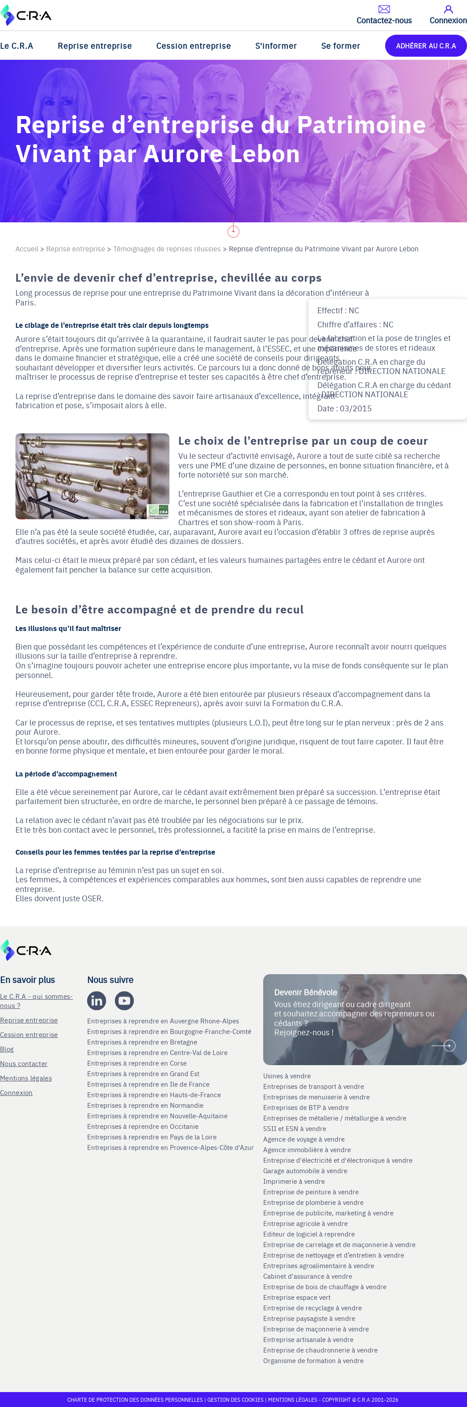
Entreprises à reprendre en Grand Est (144, 1073)
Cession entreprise (193, 45)
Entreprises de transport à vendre (313, 1086)
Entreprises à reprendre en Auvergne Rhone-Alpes (164, 1021)
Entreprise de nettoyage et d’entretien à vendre (333, 1255)
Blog (7, 1048)
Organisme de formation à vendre (313, 1360)
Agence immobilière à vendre (308, 1149)
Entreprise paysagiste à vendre (309, 1318)
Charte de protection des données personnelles (135, 1399)
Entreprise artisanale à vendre (308, 1339)
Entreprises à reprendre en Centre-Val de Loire (158, 1052)
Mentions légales (26, 1077)
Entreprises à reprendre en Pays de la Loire (152, 1137)
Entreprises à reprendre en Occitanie (143, 1126)
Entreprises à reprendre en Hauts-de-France (155, 1095)
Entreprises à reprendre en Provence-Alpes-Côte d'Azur (171, 1147)
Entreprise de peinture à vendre (311, 1192)
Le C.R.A (16, 45)
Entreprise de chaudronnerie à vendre (320, 1350)
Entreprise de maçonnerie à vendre (316, 1329)
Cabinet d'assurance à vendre (307, 1276)
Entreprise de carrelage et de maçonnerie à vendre (339, 1244)
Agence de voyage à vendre (304, 1139)
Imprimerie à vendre (295, 1181)
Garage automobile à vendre (306, 1171)
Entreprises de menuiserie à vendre (317, 1097)
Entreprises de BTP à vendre (306, 1107)
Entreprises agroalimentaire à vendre (318, 1265)
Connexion (16, 1092)
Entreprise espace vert (297, 1297)
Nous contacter (24, 1063)
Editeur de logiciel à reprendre (309, 1234)
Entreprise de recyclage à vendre (312, 1308)
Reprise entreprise (95, 45)
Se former (340, 45)
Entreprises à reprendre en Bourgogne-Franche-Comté (170, 1031)
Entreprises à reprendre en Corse (137, 1063)
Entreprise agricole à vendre (305, 1223)
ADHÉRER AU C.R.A (426, 45)
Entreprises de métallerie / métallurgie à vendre (335, 1118)
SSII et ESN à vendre (294, 1128)
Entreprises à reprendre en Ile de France (149, 1084)
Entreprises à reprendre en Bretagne (143, 1042)
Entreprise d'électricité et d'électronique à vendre (337, 1160)
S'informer (276, 45)
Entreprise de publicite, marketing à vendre (328, 1213)
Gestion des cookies (236, 1399)
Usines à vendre (287, 1076)
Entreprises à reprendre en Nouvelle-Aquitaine (158, 1116)
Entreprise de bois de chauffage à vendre (324, 1287)
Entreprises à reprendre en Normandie (146, 1105)
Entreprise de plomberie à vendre (313, 1202)
